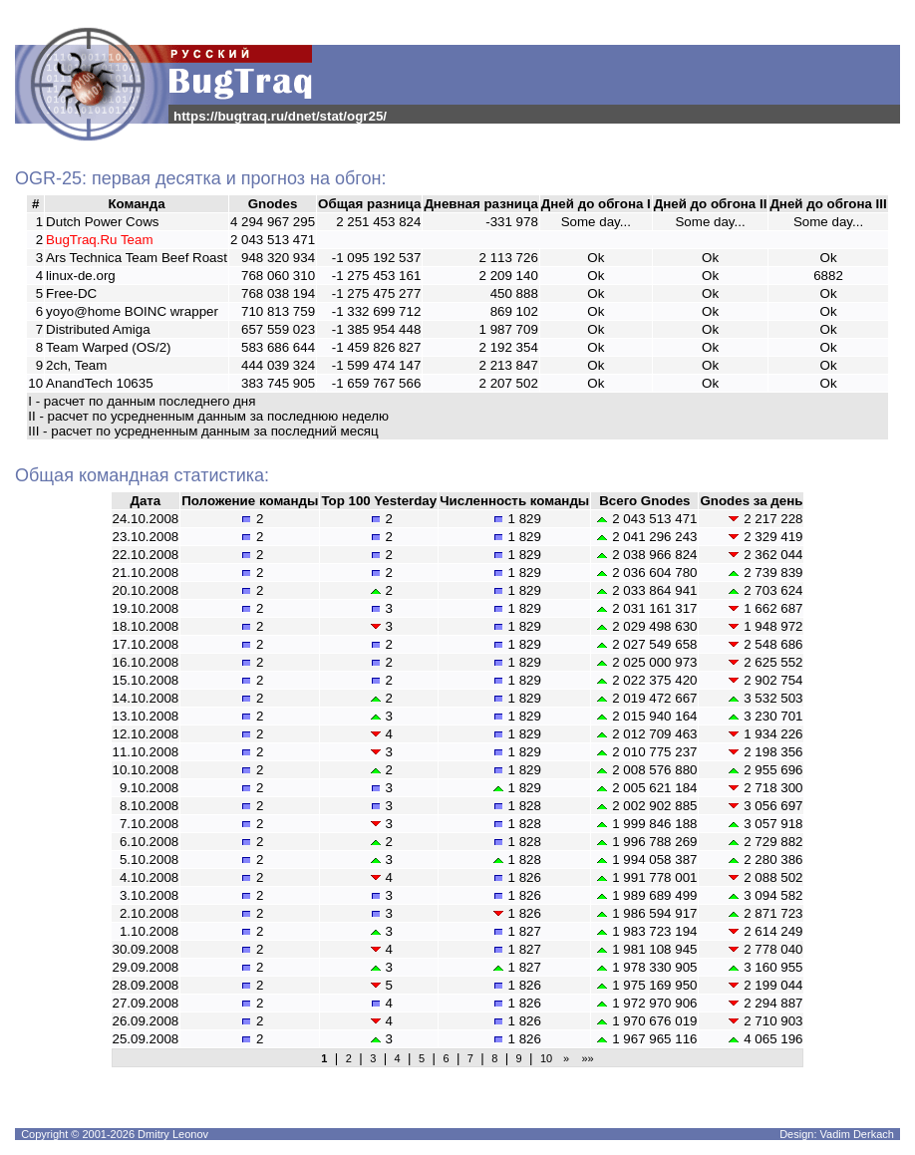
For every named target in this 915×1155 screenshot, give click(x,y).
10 (546, 1058)
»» (584, 1058)
